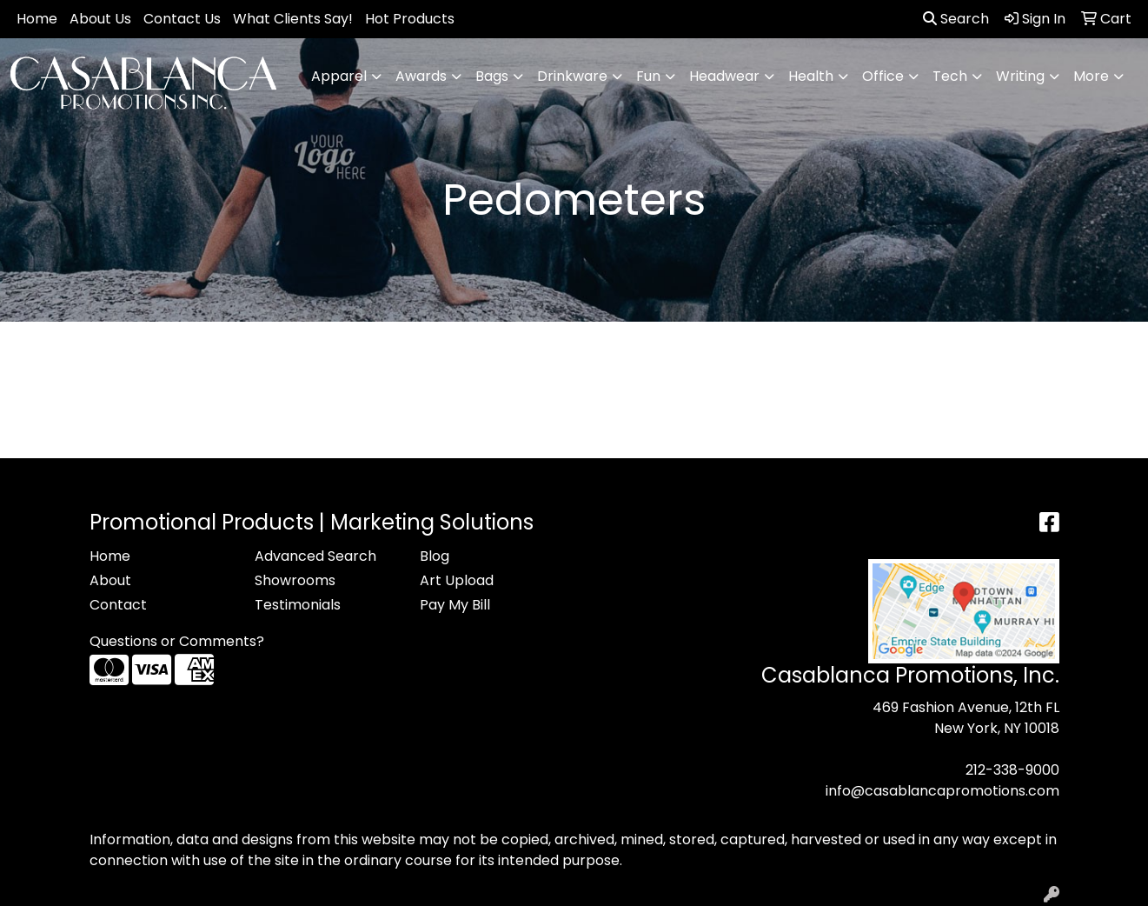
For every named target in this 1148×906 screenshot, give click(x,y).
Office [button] (883, 76)
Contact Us (182, 19)
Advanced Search (315, 556)
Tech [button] (949, 76)
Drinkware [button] (572, 76)
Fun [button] (648, 76)
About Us (100, 19)
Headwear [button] (724, 76)
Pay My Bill (455, 605)
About (110, 580)
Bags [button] (491, 76)
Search (956, 19)
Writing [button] (1020, 76)
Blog (434, 556)
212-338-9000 (1012, 770)
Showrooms (295, 580)
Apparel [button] (339, 76)
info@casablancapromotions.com (942, 791)
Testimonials (298, 605)
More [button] (1091, 76)
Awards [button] (421, 76)
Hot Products (410, 19)
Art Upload (457, 580)
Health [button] (810, 76)
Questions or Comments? (177, 641)
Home (37, 19)
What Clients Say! (293, 19)
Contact (118, 605)
